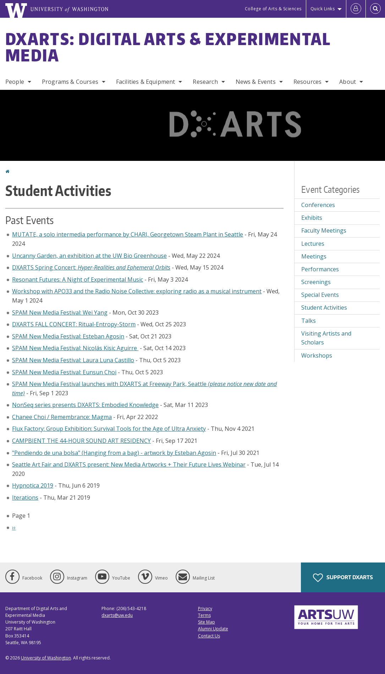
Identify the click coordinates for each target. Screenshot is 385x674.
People (14, 82)
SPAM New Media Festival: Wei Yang (60, 312)
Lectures (312, 244)
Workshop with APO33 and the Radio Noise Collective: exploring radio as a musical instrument (137, 291)
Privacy (205, 608)
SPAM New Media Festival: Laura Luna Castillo (73, 360)
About (347, 82)
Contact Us (209, 636)
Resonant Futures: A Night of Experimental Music (77, 279)
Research (205, 82)
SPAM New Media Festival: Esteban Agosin (68, 336)
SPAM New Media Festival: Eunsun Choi (64, 372)
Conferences (318, 205)
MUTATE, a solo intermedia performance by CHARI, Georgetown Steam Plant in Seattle (127, 234)
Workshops (316, 355)
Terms (204, 615)
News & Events (256, 82)
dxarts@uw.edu (117, 615)
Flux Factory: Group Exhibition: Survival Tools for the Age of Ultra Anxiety (109, 429)
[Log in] (355, 9)
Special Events (320, 295)
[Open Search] (375, 9)
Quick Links (322, 9)
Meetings (313, 256)
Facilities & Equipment (145, 82)
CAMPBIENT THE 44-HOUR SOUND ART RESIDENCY (81, 441)
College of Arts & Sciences (273, 9)
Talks (308, 321)
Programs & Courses (70, 82)
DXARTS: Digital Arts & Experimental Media (168, 47)
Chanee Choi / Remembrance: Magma (62, 417)
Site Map (206, 622)
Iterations (25, 497)
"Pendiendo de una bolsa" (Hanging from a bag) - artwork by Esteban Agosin (114, 453)
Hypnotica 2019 (32, 485)
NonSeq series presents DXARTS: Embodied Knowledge (85, 405)
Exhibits (311, 218)
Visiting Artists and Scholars (326, 338)
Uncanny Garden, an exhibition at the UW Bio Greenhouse (89, 256)
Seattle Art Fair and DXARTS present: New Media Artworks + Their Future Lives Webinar (129, 464)
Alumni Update (213, 629)
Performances (320, 269)
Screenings (316, 282)
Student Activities (324, 307)
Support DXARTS (343, 578)
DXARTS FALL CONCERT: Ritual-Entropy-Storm (74, 324)
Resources (307, 82)
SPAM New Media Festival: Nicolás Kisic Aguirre (75, 348)
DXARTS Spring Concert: (91, 267)
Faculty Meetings (323, 230)
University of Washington (46, 658)
